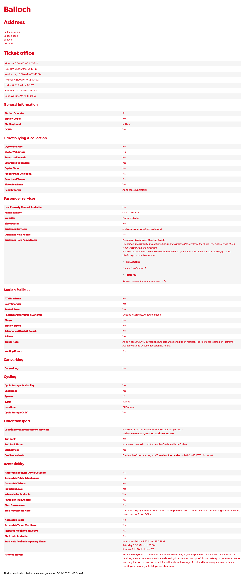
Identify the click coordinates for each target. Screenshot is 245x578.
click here (168, 566)
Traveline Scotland (167, 455)
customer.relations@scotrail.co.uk (142, 229)
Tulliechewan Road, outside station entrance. (148, 433)
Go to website (130, 218)
